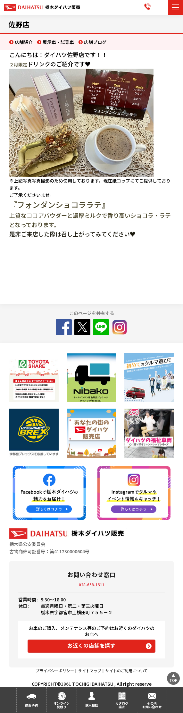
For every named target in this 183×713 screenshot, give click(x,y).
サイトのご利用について (126, 670)
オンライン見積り (62, 705)
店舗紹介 (24, 42)
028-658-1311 (91, 584)
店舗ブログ (95, 42)
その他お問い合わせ (152, 705)
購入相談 (91, 705)
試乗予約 (31, 705)
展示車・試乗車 (58, 42)
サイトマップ (89, 670)
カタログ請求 (121, 705)
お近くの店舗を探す (91, 645)
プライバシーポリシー (55, 670)
